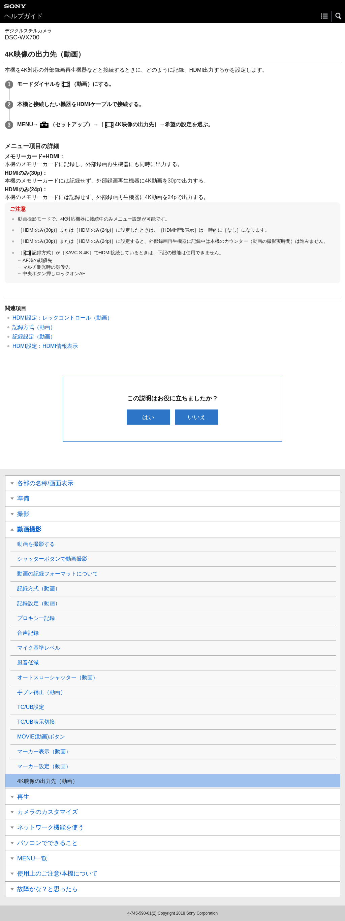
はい (148, 417)
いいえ (197, 417)
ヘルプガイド (23, 16)
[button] (338, 16)
